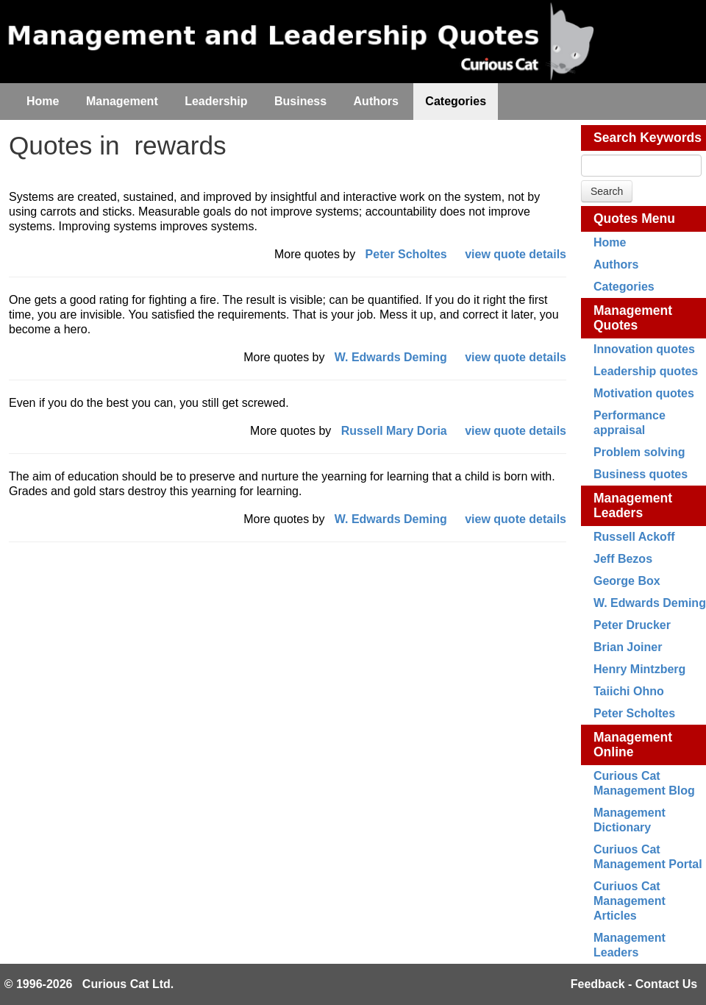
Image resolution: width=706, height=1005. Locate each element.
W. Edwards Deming (649, 603)
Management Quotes (632, 318)
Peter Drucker (632, 625)
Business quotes (640, 474)
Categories (624, 286)
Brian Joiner (627, 647)
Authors (615, 264)
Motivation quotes (643, 393)
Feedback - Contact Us (634, 984)
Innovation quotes (644, 349)
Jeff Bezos (622, 559)
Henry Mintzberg (639, 669)
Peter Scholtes (634, 713)
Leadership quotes (645, 371)
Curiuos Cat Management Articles (629, 901)
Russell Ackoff (634, 536)
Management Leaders (632, 505)
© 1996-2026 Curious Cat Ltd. (89, 984)
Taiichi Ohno (628, 691)
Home (609, 242)
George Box (626, 581)
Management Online (632, 744)
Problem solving (639, 452)
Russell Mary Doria (394, 431)
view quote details (515, 254)
